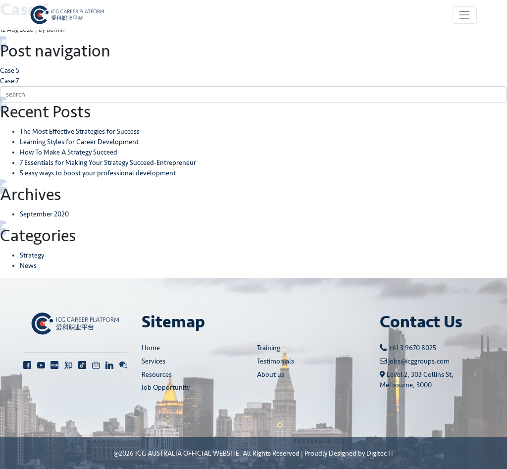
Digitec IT (380, 453)
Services (153, 361)
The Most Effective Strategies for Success (80, 131)
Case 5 (9, 70)
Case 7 (9, 81)
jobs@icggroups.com (415, 361)
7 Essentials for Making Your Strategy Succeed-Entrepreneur (108, 162)
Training (268, 348)
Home (151, 348)
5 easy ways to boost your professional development (98, 173)
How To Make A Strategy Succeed (68, 152)
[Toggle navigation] (465, 15)
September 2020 (44, 214)
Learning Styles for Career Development (79, 142)
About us (270, 374)
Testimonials (275, 361)
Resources (157, 374)
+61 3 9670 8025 (408, 348)
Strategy (32, 255)
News (28, 265)
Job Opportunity (166, 387)
